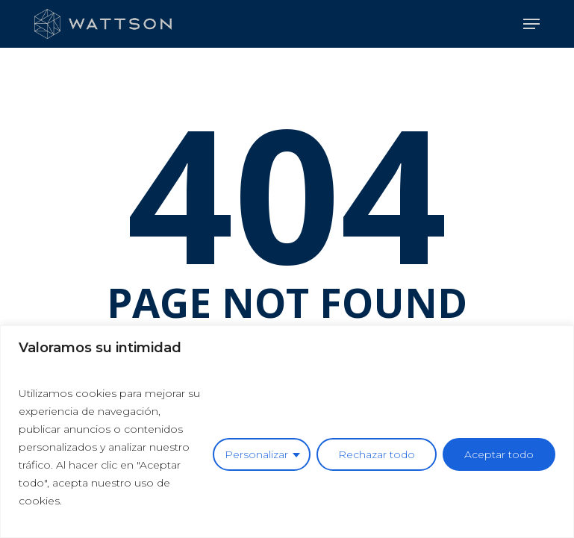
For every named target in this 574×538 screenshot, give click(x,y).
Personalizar (256, 454)
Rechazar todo (376, 454)
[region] (287, 431)
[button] (531, 23)
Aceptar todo (499, 454)
